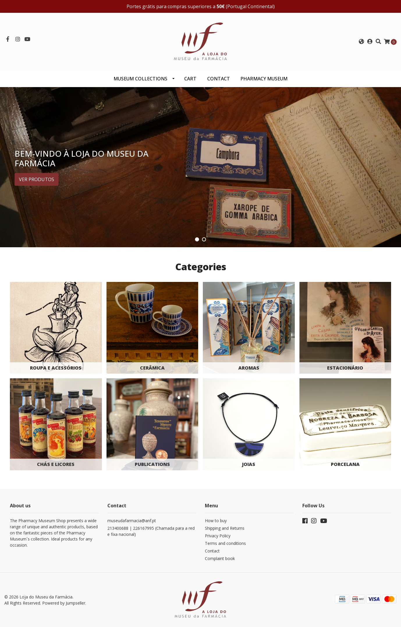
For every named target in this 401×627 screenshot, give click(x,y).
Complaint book (220, 558)
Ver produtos (36, 179)
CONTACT (218, 78)
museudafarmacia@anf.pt (131, 520)
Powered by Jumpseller (63, 603)
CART (190, 78)
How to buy (216, 520)
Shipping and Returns (224, 528)
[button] (361, 41)
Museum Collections (140, 78)
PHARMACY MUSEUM (264, 78)
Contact (212, 551)
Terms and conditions (225, 543)
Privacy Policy (217, 535)
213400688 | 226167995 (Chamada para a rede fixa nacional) (151, 531)
